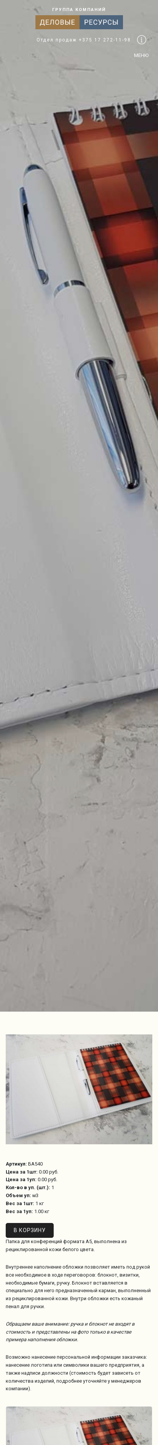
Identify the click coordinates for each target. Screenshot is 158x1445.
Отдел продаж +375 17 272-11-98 (84, 40)
